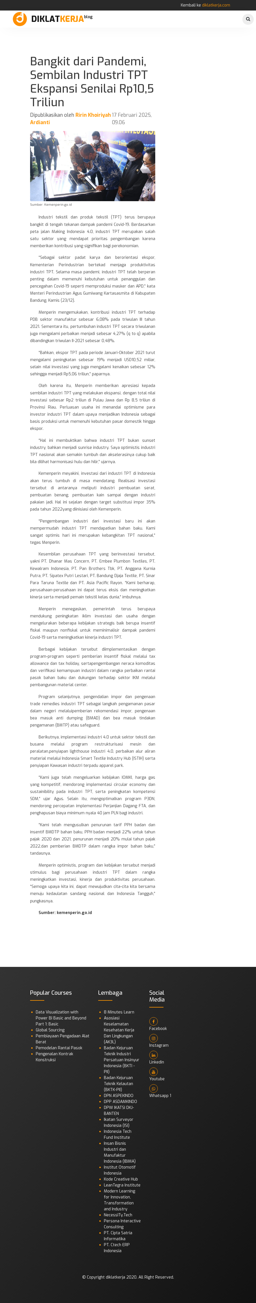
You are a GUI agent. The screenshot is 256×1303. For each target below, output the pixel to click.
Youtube (157, 1074)
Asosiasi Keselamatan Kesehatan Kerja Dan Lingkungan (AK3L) (119, 1030)
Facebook (158, 1024)
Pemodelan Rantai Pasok (59, 1048)
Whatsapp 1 (160, 1091)
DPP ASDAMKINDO (120, 1101)
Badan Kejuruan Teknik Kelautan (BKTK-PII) (118, 1083)
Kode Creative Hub (121, 1179)
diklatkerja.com (216, 5)
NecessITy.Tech (118, 1215)
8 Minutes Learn (119, 1012)
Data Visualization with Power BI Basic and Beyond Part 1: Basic (61, 1018)
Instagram (159, 1041)
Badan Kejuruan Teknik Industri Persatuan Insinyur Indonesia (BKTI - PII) (121, 1060)
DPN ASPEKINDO (118, 1095)
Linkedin (156, 1058)
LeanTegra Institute (122, 1185)
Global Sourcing (50, 1030)
